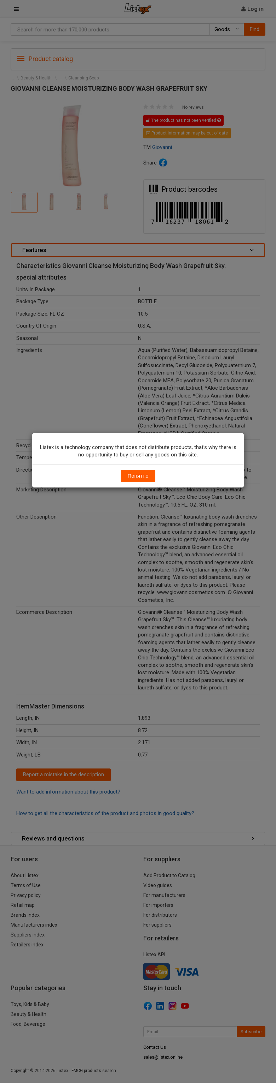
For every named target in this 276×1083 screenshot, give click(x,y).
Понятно (137, 476)
